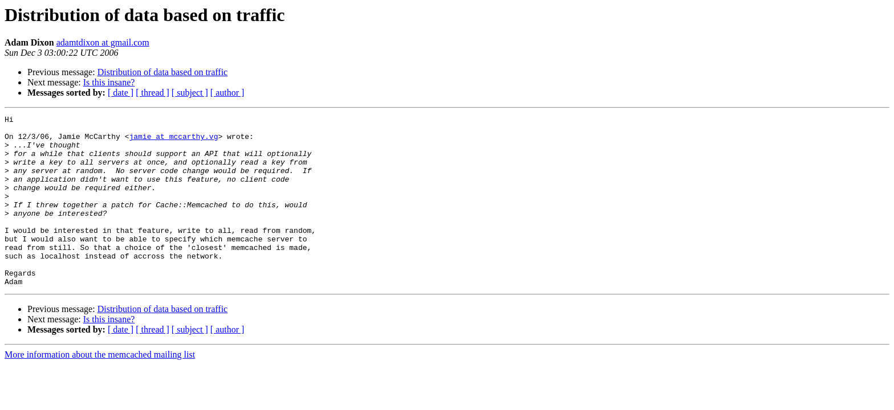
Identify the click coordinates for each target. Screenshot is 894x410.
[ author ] (227, 92)
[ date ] (120, 92)
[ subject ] (190, 92)
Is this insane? (109, 82)
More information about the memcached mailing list (100, 388)
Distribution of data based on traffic (162, 72)
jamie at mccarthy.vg (173, 141)
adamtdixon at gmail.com (102, 42)
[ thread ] (152, 92)
